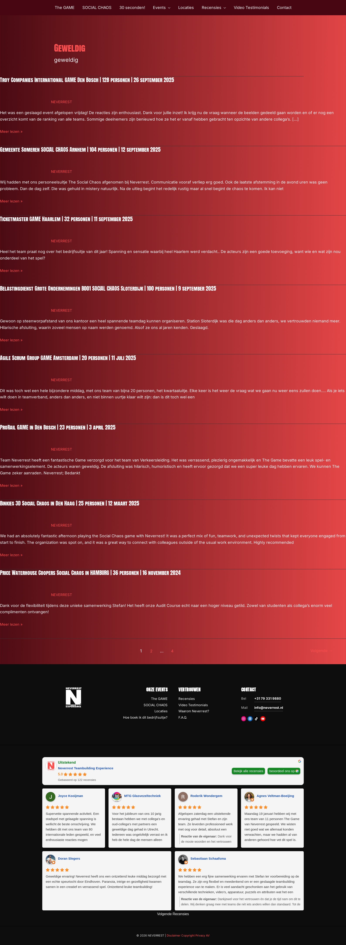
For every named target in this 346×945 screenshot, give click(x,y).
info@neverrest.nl (268, 708)
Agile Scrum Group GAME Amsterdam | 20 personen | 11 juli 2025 (73, 357)
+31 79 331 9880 (267, 698)
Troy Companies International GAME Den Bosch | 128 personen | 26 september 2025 (93, 79)
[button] (168, 7)
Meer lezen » (12, 131)
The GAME (159, 699)
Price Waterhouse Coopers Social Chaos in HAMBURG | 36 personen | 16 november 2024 (97, 572)
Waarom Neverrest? (193, 711)
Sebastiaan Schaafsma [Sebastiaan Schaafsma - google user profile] (208, 858)
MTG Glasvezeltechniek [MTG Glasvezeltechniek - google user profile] (142, 796)
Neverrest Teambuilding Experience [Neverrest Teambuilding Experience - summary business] (85, 768)
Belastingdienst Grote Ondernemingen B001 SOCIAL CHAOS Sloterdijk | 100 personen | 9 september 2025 (116, 288)
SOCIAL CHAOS (156, 705)
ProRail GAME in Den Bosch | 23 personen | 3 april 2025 (62, 427)
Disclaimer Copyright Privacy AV (188, 935)
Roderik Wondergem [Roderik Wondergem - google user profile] (206, 796)
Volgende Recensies (173, 914)
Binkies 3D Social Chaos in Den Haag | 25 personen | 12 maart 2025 (75, 503)
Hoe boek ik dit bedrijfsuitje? (145, 717)
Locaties (161, 711)
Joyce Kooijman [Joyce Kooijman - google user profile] (70, 796)
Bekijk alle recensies (248, 771)
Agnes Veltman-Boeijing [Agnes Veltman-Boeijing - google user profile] (275, 796)
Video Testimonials (193, 705)
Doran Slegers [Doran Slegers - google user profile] (69, 858)
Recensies (186, 699)
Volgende (320, 651)
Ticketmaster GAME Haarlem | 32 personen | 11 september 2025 (71, 218)
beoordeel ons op (282, 771)
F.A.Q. (182, 717)
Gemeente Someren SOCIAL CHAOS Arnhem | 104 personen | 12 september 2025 (86, 149)
